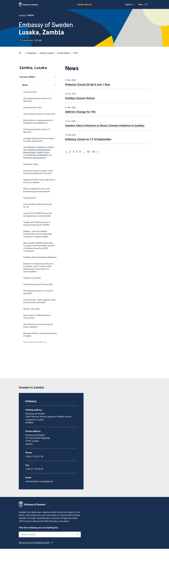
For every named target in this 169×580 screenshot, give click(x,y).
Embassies (31, 52)
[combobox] (50, 566)
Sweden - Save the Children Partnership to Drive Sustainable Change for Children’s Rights (37, 234)
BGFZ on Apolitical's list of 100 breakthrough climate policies (36, 190)
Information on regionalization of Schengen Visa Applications (38, 121)
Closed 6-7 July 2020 (32, 278)
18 (88, 151)
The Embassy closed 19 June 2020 (38, 284)
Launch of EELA (30, 92)
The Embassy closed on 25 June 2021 (39, 113)
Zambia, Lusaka (46, 52)
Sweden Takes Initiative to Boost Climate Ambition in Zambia (104, 125)
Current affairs (63, 52)
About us (24, 397)
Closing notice (29, 197)
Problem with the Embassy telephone (39, 257)
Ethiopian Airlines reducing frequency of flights (40, 334)
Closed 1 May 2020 (31, 308)
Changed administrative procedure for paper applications (38, 139)
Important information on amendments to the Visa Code (36, 343)
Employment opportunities (34, 369)
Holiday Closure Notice (80, 98)
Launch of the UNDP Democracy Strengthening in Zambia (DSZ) (37, 214)
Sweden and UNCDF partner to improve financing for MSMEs (37, 223)
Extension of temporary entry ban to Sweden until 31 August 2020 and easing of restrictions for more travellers (38, 267)
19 (93, 151)
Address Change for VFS (80, 111)
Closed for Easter (30, 164)
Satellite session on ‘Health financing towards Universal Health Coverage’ (39, 361)
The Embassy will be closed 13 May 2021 (36, 130)
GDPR (24, 384)
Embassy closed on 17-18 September (88, 139)
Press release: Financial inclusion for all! (37, 205)
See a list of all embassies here (34, 573)
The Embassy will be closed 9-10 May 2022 (37, 99)
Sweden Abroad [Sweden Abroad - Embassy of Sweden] (84, 4)
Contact (23, 390)
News (25, 84)
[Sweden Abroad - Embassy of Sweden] (30, 4)
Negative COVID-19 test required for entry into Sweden (39, 181)
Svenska (22, 15)
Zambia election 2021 (32, 107)
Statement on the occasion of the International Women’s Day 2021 (38, 171)
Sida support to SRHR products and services (37, 316)
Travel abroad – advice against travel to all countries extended (39, 301)
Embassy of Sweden (46, 28)
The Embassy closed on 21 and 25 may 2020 (38, 292)
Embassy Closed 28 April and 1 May (87, 84)
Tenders (25, 376)
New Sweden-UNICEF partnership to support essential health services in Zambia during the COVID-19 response (39, 247)
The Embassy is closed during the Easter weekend (38, 325)
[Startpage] (21, 52)
